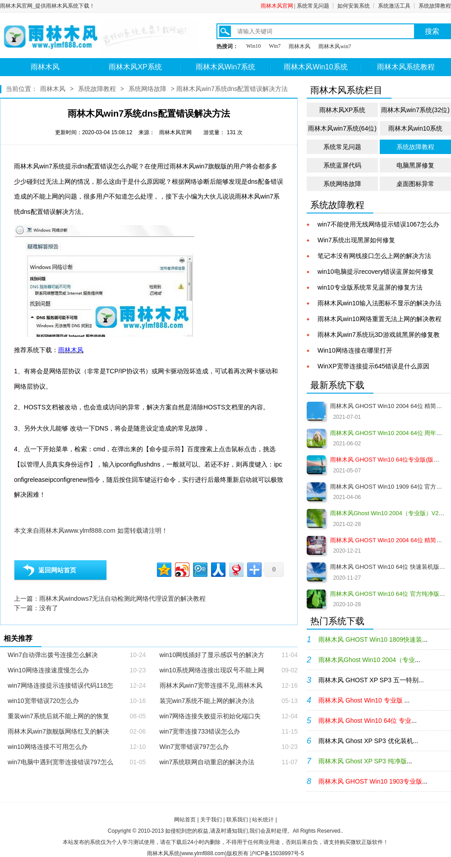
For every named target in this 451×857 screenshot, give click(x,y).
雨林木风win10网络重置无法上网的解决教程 (380, 318)
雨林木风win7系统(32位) (415, 109)
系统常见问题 (313, 6)
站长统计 (263, 819)
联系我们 (237, 819)
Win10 (253, 46)
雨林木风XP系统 (135, 67)
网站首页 (185, 819)
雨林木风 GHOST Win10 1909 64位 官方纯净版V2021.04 (387, 486)
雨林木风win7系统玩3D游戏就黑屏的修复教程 (379, 335)
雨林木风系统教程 (406, 67)
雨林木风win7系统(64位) (342, 128)
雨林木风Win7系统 (225, 67)
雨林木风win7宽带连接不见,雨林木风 (211, 685)
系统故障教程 (435, 6)
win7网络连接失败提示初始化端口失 (210, 716)
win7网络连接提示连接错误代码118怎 (60, 685)
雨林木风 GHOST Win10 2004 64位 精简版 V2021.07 (387, 406)
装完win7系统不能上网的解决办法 (207, 700)
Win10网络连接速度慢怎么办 (48, 670)
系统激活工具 (394, 6)
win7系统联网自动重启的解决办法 (207, 762)
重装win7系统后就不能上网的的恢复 (58, 716)
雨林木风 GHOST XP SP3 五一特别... (371, 680)
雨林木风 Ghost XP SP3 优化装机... (368, 740)
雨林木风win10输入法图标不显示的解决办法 (380, 303)
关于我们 (211, 819)
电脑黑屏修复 (415, 165)
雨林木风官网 (277, 6)
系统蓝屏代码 (342, 165)
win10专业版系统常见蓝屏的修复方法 (370, 287)
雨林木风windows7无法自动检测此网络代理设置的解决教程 (122, 598)
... (373, 639)
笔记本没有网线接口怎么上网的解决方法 (374, 255)
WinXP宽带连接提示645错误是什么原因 (373, 366)
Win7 (275, 46)
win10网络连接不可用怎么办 (47, 746)
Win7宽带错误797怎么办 (194, 746)
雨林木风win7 (334, 46)
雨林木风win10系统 (415, 128)
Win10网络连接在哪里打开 (355, 350)
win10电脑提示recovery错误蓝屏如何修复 (376, 271)
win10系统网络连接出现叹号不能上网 (212, 670)
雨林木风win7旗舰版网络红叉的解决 (58, 731)
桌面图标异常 (415, 183)
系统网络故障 (147, 88)
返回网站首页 (57, 570)
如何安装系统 (353, 6)
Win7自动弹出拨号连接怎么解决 (53, 654)
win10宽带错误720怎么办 (43, 700)
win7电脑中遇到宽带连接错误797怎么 (60, 762)
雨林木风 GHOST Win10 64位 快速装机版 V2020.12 (387, 566)
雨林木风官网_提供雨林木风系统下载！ (47, 6)
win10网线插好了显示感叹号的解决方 (212, 654)
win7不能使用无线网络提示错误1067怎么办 (378, 224)
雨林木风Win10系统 (315, 67)
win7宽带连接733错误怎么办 (200, 731)
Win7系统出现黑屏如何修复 (356, 240)
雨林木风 (299, 46)
